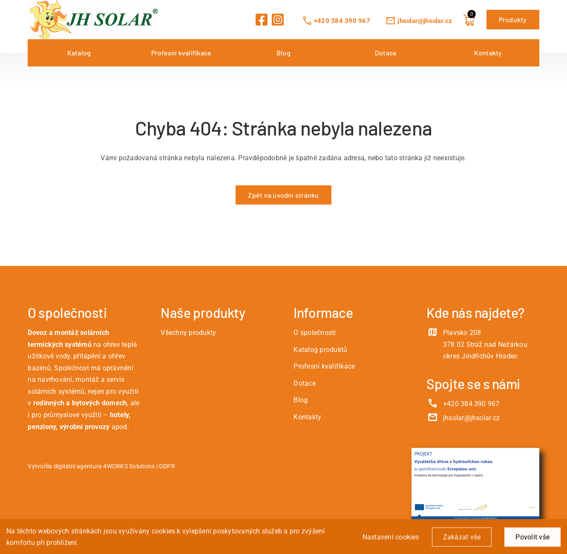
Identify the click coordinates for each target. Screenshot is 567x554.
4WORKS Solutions (129, 466)
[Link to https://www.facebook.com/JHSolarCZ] (262, 19)
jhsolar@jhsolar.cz (419, 21)
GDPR (167, 466)
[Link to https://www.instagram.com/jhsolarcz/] (278, 19)
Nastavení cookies (391, 539)
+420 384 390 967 (336, 21)
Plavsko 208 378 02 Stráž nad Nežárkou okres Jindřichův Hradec (485, 344)
